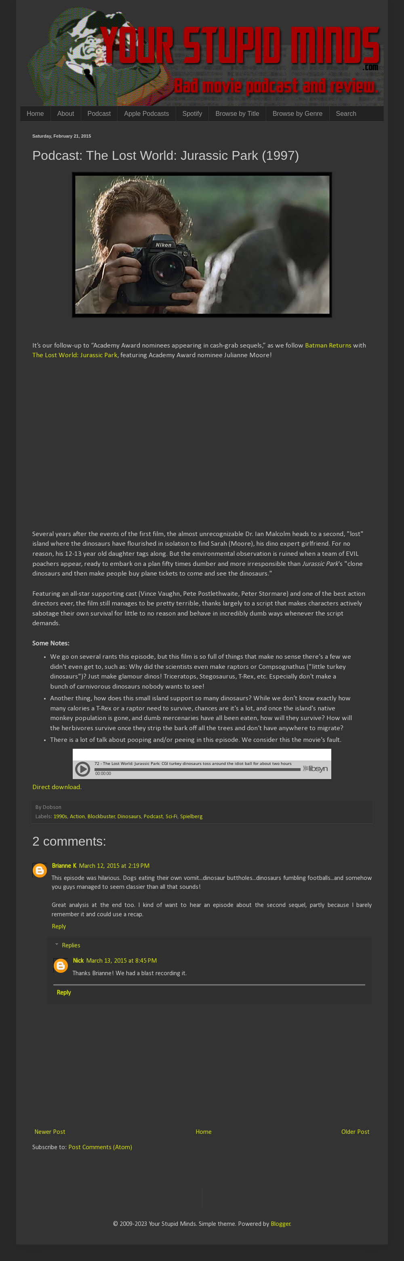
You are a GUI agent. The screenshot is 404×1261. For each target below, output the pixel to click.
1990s (60, 817)
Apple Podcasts (146, 113)
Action (77, 817)
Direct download (56, 787)
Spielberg (191, 817)
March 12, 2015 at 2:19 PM (114, 866)
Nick (78, 961)
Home (35, 113)
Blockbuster (101, 817)
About (65, 113)
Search (346, 113)
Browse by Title (237, 113)
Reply (59, 927)
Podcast (99, 113)
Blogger (280, 1224)
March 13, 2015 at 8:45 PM (121, 961)
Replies (71, 946)
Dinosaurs (129, 817)
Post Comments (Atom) (100, 1147)
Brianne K (64, 866)
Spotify (192, 113)
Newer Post (49, 1132)
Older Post (355, 1132)
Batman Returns (328, 345)
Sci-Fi (171, 817)
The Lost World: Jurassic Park (74, 355)
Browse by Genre (298, 113)
